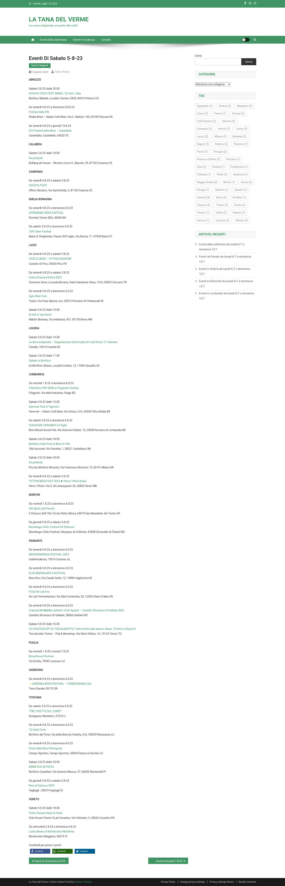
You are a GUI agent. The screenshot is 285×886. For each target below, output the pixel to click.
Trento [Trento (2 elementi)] (240, 205)
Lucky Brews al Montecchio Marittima (51, 831)
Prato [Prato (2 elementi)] (222, 174)
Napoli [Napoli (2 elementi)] (203, 144)
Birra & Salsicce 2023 (42, 785)
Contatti (106, 39)
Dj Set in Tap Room (40, 314)
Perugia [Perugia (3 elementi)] (220, 151)
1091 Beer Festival (40, 231)
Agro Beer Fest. (38, 296)
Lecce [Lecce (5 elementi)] (241, 128)
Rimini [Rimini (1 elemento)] (229, 182)
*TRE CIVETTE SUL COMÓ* (45, 711)
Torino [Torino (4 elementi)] (222, 205)
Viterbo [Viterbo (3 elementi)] (241, 220)
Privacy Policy (168, 882)
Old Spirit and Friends (42, 508)
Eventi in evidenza (84, 39)
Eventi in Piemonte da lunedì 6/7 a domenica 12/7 (226, 284)
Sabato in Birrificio (40, 360)
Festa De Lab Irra (39, 591)
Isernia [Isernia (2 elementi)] (224, 128)
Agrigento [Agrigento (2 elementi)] (205, 105)
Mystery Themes (82, 882)
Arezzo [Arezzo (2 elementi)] (225, 105)
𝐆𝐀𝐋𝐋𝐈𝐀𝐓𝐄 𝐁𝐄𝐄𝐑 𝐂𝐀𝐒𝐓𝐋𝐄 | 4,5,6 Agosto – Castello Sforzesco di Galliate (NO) (76, 610)
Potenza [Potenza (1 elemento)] (204, 174)
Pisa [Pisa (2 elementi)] (201, 166)
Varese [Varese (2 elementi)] (239, 212)
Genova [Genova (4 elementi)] (228, 121)
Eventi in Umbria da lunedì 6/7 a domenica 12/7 (224, 271)
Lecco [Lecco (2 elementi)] (202, 136)
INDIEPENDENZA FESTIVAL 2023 (49, 554)
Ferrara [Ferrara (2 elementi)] (238, 113)
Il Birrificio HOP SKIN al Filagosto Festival (54, 388)
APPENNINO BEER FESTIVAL (46, 212)
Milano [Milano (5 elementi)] (220, 136)
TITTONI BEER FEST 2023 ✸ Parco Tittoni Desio (57, 481)
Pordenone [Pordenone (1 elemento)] (239, 166)
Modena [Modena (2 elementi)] (240, 136)
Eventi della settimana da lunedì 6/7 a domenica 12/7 (221, 247)
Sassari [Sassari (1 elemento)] (240, 189)
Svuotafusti (36, 158)
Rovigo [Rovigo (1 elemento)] (203, 189)
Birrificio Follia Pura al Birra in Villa (49, 443)
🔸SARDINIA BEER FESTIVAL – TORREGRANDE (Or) (60, 683)
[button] (40, 851)
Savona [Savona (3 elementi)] (203, 197)
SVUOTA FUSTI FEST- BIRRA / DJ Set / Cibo (55, 93)
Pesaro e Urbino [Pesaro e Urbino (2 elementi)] (208, 159)
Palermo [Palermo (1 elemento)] (241, 144)
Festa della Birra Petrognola (45, 748)
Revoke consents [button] (247, 882)
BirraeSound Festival (41, 656)
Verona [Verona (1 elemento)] (203, 220)
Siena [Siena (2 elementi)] (221, 197)
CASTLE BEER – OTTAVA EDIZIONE (50, 258)
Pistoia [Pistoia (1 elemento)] (218, 166)
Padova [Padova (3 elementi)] (221, 144)
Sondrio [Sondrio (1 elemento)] (239, 197)
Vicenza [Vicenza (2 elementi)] (222, 220)
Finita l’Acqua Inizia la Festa (45, 813)
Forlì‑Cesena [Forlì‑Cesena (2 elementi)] (206, 121)
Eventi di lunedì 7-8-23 (169, 861)
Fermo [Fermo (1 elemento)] (220, 113)
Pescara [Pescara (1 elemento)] (233, 159)
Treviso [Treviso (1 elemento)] (203, 212)
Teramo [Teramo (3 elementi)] (203, 205)
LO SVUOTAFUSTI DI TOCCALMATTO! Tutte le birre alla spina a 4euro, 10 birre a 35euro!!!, (82, 628)
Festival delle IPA (39, 111)
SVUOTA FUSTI (38, 185)
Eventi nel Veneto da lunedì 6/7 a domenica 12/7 (225, 259)
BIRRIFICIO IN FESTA (41, 766)
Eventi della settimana (53, 39)
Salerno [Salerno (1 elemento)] (221, 189)
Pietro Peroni (62, 71)
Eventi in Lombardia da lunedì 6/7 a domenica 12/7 (226, 296)
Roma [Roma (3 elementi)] (246, 182)
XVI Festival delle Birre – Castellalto (50, 130)
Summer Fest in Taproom (44, 406)
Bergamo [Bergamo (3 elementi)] (244, 105)
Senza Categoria (39, 65)
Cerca (198, 55)
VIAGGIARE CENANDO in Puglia (48, 425)
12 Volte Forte (37, 729)
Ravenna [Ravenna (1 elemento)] (240, 174)
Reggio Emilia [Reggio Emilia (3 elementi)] (207, 182)
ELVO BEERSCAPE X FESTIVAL (47, 573)
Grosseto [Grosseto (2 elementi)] (204, 128)
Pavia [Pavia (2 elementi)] (202, 151)
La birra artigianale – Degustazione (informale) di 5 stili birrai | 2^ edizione (73, 342)
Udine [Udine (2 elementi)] (221, 212)
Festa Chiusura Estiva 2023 (45, 277)
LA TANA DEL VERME (59, 19)
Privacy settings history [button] (222, 882)
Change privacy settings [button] (192, 882)
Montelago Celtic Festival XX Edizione (51, 527)
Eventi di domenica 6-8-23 (49, 861)
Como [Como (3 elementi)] (202, 113)
